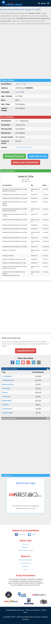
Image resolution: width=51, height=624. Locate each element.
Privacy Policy (25, 563)
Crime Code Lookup (25, 550)
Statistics (25, 547)
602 (16, 121)
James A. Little (20, 84)
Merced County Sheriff (23, 147)
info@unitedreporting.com (15, 610)
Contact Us (25, 566)
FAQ (25, 570)
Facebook (20, 534)
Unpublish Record (25, 351)
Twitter (32, 534)
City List (25, 544)
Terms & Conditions (26, 560)
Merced (18, 92)
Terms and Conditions (32, 610)
